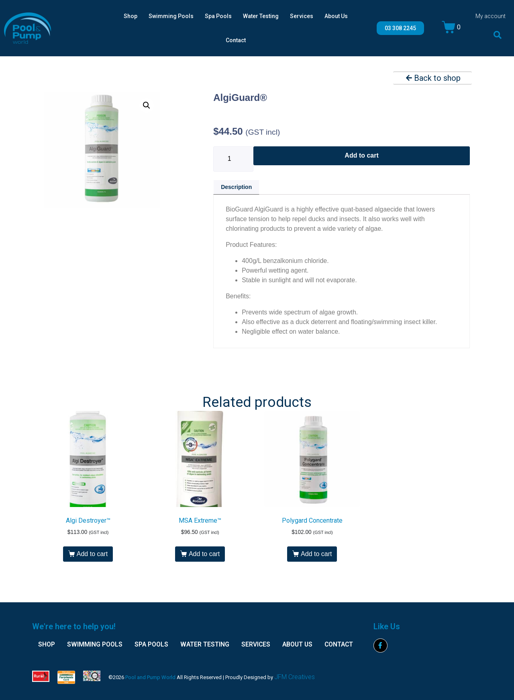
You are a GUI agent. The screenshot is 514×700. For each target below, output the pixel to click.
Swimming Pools (171, 16)
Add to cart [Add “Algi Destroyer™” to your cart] (92, 553)
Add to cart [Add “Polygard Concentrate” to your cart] (316, 553)
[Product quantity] (233, 159)
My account (490, 16)
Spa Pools (218, 16)
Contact (236, 40)
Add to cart (361, 155)
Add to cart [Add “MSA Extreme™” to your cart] (204, 553)
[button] (498, 35)
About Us (336, 16)
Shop (130, 16)
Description (236, 187)
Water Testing (261, 16)
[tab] (236, 187)
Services (301, 16)
